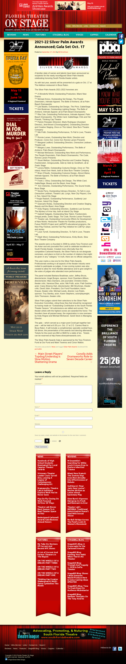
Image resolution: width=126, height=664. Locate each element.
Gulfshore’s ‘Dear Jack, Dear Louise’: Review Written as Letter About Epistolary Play (76, 490)
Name (37, 407)
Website (37, 424)
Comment (38, 384)
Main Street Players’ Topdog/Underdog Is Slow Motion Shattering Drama (49, 357)
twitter (120, 649)
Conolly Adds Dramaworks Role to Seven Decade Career (80, 357)
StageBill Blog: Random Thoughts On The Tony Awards (77, 596)
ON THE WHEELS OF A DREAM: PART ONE (48, 574)
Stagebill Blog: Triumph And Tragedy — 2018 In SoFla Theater (77, 566)
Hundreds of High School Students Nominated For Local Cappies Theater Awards (47, 465)
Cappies (94, 35)
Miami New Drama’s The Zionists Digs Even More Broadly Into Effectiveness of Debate (77, 477)
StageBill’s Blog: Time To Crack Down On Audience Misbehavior (78, 588)
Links (86, 26)
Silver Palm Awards (70, 347)
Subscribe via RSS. (24, 657)
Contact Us (94, 26)
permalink (38, 349)
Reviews (11, 35)
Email (37, 415)
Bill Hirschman (63, 52)
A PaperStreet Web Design (15, 660)
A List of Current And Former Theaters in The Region (48, 554)
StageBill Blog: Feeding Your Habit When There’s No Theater (76, 555)
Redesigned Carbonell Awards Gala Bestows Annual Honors (48, 519)
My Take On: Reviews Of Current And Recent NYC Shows (48, 546)
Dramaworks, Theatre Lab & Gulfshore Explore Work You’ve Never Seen (48, 491)
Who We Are (77, 26)
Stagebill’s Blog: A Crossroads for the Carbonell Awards (76, 546)
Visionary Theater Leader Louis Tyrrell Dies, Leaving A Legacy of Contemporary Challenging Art (47, 478)
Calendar (110, 35)
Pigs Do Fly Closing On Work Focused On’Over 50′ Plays (48, 501)
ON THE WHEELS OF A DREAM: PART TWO (48, 568)
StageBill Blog (61, 35)
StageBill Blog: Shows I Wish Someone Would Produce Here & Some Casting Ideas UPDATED (77, 577)
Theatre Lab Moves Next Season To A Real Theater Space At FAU (47, 510)
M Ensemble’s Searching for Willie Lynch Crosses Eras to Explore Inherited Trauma (77, 465)
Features (41, 35)
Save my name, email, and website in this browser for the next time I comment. (60, 435)
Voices (79, 35)
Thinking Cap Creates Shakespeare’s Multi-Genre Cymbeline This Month (48, 582)
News (26, 35)
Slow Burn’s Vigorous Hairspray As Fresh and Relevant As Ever (77, 501)
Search (103, 26)
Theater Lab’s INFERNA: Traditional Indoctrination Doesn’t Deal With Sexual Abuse (78, 511)
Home (68, 26)
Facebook (115, 649)
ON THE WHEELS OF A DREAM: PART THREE (48, 562)
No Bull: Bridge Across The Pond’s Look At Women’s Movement (78, 522)
